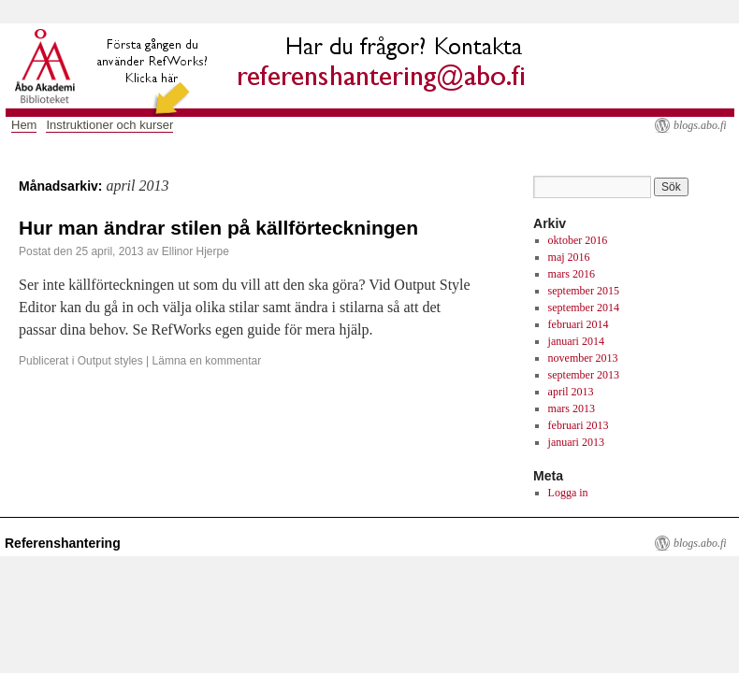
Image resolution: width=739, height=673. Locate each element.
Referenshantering (63, 543)
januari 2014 (576, 341)
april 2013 (571, 391)
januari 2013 (576, 442)
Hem (23, 125)
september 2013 (583, 374)
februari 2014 (578, 324)
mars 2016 (571, 273)
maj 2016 (569, 257)
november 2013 (583, 358)
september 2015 (583, 290)
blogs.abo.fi (700, 125)
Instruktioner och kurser (109, 125)
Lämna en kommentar (207, 360)
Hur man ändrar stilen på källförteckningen (218, 227)
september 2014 (583, 307)
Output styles (110, 360)
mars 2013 (571, 408)
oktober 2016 (578, 240)
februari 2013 (578, 425)
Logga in (568, 492)
